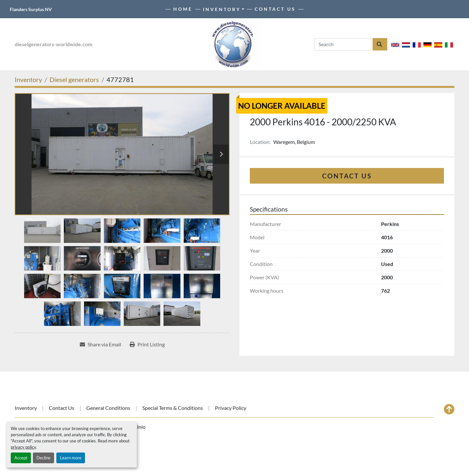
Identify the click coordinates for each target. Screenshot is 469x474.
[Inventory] (28, 79)
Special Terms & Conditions (172, 408)
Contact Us (275, 9)
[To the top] (449, 409)
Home (182, 9)
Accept (20, 457)
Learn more (70, 457)
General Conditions (108, 408)
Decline (43, 457)
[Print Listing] (147, 344)
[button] (224, 9)
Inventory (222, 9)
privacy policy (23, 447)
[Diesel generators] (74, 79)
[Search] (342, 44)
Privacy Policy (230, 408)
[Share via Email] (100, 344)
